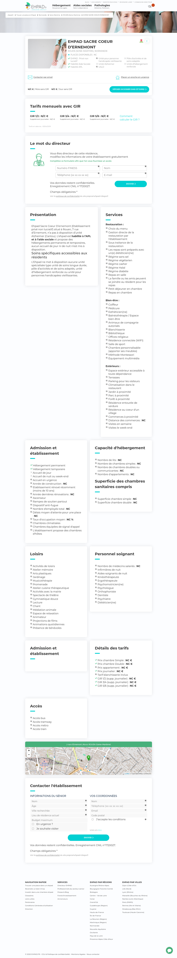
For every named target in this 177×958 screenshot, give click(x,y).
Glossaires (29, 896)
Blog (87, 2)
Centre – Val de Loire (98, 896)
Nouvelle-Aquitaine (98, 929)
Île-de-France (95, 916)
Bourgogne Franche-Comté (101, 889)
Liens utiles (29, 899)
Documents (96, 2)
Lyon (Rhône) (127, 892)
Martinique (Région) (98, 922)
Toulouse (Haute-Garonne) (133, 912)
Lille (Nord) (126, 889)
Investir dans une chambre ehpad (39, 892)
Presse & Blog (63, 892)
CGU (100, 830)
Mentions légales (78, 954)
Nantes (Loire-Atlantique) (132, 899)
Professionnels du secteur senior (71, 889)
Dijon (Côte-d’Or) (129, 885)
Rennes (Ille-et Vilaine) (131, 905)
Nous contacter (93, 954)
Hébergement (61, 6)
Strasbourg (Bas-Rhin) (131, 909)
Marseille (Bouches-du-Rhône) (134, 896)
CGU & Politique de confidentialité (56, 954)
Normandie (94, 926)
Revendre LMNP (126, 2)
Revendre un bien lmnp (35, 889)
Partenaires (30, 902)
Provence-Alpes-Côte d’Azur (101, 939)
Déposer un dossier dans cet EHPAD (129, 89)
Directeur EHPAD (65, 885)
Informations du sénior (48, 796)
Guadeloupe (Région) (99, 905)
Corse (92, 899)
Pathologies (102, 6)
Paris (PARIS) (127, 902)
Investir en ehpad (110, 2)
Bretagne (94, 892)
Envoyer (131, 184)
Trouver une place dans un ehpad (39, 885)
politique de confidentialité (68, 196)
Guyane (93, 909)
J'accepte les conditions (111, 819)
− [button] (29, 755)
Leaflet (127, 773)
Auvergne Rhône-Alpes (99, 885)
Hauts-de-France (97, 912)
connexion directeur (143, 2)
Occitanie (94, 932)
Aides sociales (82, 6)
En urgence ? (45, 824)
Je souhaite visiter (48, 828)
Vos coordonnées (103, 796)
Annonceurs (63, 899)
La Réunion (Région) (98, 919)
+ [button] (29, 751)
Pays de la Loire (96, 936)
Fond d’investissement (67, 896)
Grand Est (94, 902)
